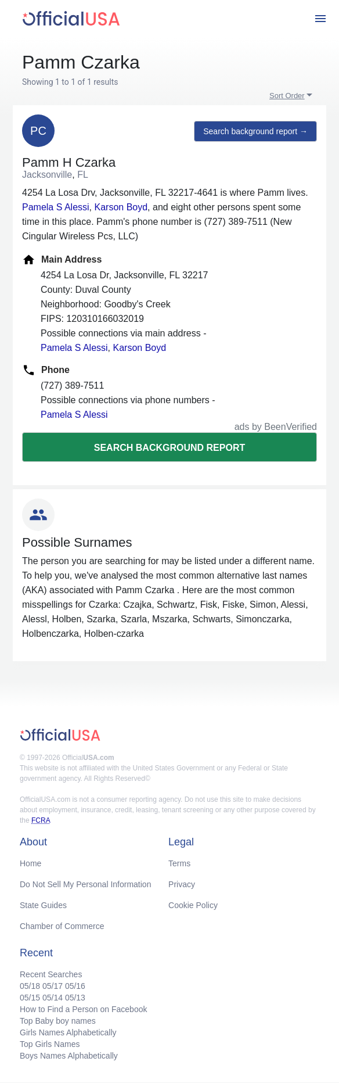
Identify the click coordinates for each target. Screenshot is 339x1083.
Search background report (169, 448)
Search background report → (255, 131)
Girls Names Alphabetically (68, 1032)
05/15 (30, 997)
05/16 (75, 986)
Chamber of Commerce (62, 926)
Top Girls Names (50, 1044)
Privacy (181, 884)
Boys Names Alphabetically (69, 1055)
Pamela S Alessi (55, 207)
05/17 (52, 986)
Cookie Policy (193, 905)
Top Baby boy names (58, 1020)
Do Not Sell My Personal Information (85, 884)
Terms (179, 863)
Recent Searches (51, 974)
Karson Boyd (121, 207)
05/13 (75, 997)
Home (30, 863)
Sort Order (287, 95)
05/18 (30, 986)
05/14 (52, 997)
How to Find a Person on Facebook (83, 1009)
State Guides (43, 905)
